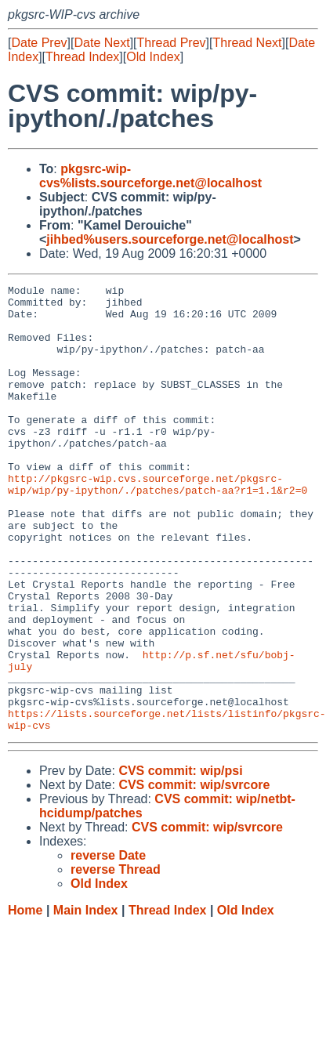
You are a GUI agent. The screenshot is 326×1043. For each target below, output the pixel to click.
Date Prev (39, 42)
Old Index (152, 56)
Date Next (101, 42)
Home (25, 999)
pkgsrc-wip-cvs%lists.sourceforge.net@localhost (150, 176)
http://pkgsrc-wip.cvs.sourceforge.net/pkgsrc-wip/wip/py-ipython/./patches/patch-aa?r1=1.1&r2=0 (157, 525)
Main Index (85, 999)
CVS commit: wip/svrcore (194, 874)
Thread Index (82, 56)
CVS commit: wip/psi (180, 860)
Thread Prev (171, 42)
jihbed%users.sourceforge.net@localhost (169, 239)
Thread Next (246, 42)
